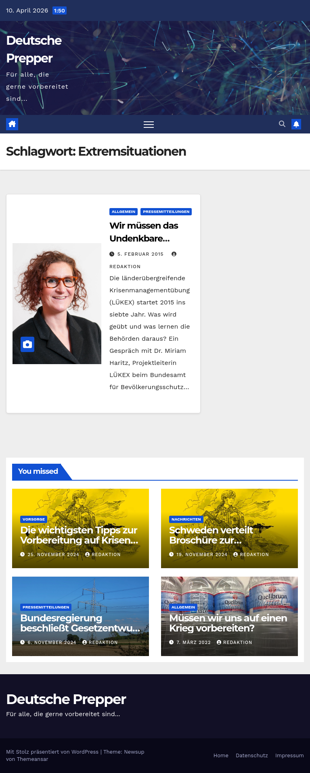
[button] (282, 124)
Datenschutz (252, 755)
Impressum (289, 755)
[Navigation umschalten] (149, 124)
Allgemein (123, 211)
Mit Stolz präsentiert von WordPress (53, 752)
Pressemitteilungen (166, 211)
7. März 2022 (195, 642)
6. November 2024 (53, 642)
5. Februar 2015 (141, 254)
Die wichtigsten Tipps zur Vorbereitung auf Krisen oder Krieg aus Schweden (79, 540)
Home (221, 755)
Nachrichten (186, 519)
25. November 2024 (55, 554)
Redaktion (103, 554)
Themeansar (32, 759)
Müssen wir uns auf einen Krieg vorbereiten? (228, 623)
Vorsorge (34, 519)
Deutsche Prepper (66, 699)
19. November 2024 (203, 554)
